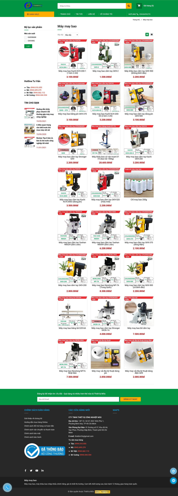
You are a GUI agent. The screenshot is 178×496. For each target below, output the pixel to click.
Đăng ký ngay (130, 399)
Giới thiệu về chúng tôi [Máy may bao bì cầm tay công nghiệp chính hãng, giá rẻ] (33, 418)
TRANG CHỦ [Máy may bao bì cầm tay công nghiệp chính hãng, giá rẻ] (65, 14)
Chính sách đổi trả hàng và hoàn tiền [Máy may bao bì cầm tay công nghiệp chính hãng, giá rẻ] (39, 426)
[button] (145, 6)
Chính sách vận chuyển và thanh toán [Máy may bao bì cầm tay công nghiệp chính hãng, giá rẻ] (39, 430)
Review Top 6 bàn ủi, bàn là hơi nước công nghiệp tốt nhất (44, 140)
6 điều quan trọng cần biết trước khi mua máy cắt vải (43, 127)
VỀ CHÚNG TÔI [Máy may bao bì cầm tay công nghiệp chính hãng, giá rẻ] (106, 14)
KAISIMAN (32, 37)
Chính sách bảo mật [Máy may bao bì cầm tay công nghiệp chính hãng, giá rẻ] (32, 433)
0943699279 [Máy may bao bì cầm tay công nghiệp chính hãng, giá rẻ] (145, 14)
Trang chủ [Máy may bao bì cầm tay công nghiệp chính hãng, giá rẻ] (137, 20)
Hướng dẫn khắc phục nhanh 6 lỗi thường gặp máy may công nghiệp (45, 113)
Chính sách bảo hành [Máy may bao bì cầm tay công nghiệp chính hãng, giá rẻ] (32, 437)
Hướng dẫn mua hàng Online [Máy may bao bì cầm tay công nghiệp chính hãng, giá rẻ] (35, 422)
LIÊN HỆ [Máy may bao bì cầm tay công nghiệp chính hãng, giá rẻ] (91, 14)
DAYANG (31, 41)
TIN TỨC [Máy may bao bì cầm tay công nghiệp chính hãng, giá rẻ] (79, 14)
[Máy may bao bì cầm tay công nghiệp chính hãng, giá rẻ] (33, 6)
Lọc (28, 46)
